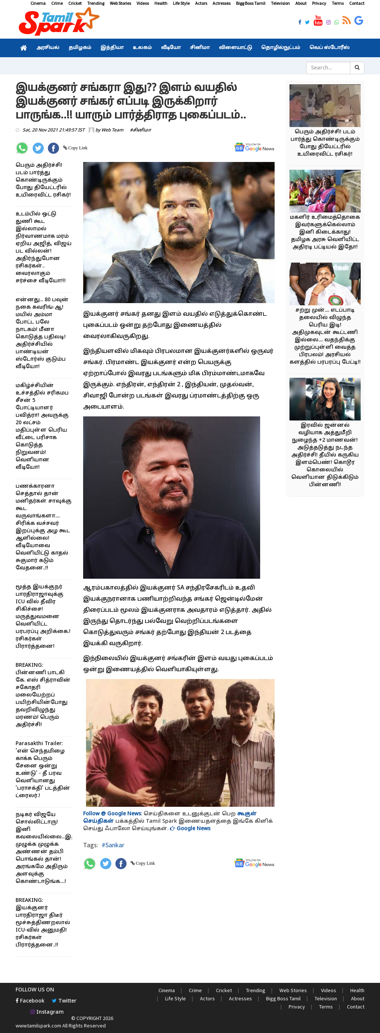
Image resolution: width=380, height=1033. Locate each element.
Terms (338, 3)
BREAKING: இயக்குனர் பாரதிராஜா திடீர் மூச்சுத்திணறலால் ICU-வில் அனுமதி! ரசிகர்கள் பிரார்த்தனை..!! (43, 922)
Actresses (221, 3)
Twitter (64, 1001)
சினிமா (200, 48)
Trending (95, 3)
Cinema (38, 3)
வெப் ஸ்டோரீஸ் (329, 48)
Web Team (112, 130)
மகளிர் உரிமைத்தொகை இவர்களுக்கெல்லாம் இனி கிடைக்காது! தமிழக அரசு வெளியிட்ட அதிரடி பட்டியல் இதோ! (325, 232)
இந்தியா (112, 48)
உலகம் (142, 48)
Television (280, 3)
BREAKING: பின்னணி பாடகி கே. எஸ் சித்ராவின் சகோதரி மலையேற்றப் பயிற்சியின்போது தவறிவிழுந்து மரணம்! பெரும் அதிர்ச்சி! (43, 695)
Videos (143, 3)
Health (160, 3)
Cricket (75, 3)
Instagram (47, 1012)
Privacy (319, 3)
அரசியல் (47, 48)
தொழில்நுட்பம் (280, 48)
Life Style (181, 3)
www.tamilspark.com (38, 1025)
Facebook (30, 1001)
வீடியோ (171, 48)
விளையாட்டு (235, 48)
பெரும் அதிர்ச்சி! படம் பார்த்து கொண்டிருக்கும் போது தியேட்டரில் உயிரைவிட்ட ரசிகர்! (43, 180)
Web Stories (120, 3)
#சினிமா (140, 130)
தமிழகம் (80, 48)
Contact (356, 3)
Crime (57, 3)
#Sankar (113, 845)
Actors (201, 3)
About (301, 3)
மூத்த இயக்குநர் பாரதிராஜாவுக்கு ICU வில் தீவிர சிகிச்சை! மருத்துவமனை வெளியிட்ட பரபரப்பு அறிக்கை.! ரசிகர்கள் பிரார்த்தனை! (43, 617)
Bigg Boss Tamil (250, 3)
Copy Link (77, 148)
